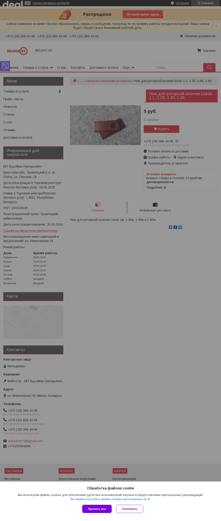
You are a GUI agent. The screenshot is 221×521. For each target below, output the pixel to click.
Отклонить (129, 509)
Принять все (97, 509)
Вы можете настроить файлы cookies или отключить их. (109, 499)
